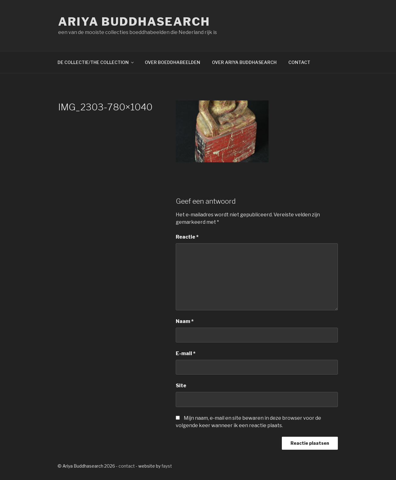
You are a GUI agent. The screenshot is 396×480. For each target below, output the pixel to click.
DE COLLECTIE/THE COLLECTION (96, 62)
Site (181, 386)
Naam (185, 321)
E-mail (186, 353)
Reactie (187, 237)
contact (126, 466)
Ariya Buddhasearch (134, 21)
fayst (166, 466)
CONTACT (299, 62)
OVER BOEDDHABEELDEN (172, 62)
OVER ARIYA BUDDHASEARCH (244, 62)
